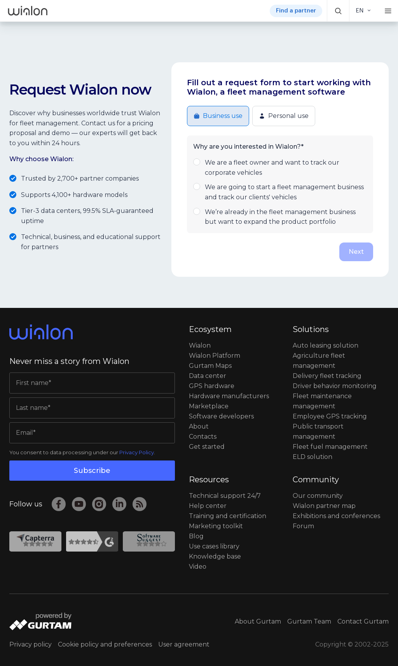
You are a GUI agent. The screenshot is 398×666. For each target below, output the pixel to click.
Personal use (284, 115)
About (199, 426)
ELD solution (312, 456)
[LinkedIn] (119, 504)
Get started (207, 446)
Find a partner (296, 11)
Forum (303, 526)
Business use (218, 115)
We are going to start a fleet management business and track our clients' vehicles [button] (280, 191)
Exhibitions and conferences (336, 516)
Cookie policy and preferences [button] (105, 644)
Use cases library (214, 546)
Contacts (202, 436)
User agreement (183, 644)
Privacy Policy (136, 452)
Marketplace (209, 406)
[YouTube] (79, 504)
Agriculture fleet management (319, 360)
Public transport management (318, 431)
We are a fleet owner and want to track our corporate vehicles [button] (280, 167)
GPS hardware (211, 386)
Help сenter (208, 506)
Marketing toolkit (216, 526)
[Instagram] (99, 504)
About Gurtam (258, 621)
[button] (338, 10)
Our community (318, 495)
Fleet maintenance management (322, 401)
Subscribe (92, 470)
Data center (207, 376)
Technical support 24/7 (225, 495)
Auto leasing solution (325, 345)
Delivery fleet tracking (327, 376)
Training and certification (227, 516)
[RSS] (140, 504)
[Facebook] (59, 504)
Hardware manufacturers (229, 396)
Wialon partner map (324, 506)
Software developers (221, 416)
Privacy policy (30, 644)
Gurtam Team (309, 621)
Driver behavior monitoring (335, 386)
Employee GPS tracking (330, 416)
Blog (196, 536)
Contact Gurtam (363, 621)
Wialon (200, 345)
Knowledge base (215, 556)
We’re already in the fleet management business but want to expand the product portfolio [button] (280, 216)
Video (197, 566)
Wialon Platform (214, 355)
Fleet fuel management (330, 446)
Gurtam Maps (210, 365)
